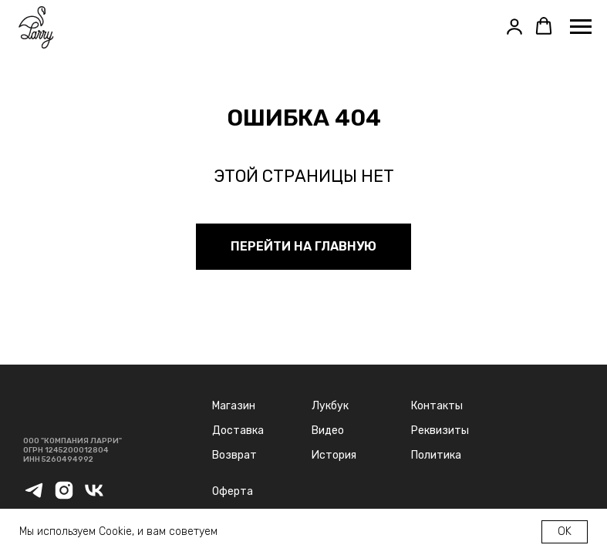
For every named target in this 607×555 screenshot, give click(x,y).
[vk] (94, 496)
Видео (328, 430)
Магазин (233, 405)
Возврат (234, 455)
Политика (436, 455)
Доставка (238, 430)
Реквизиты (440, 430)
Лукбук (330, 405)
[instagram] (64, 496)
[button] (514, 26)
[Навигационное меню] (581, 27)
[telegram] (34, 496)
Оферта (232, 491)
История (334, 455)
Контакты (437, 405)
